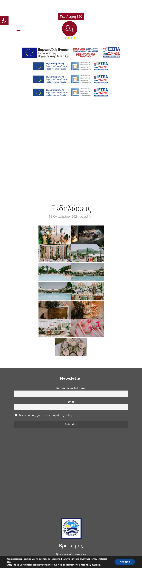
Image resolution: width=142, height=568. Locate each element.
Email (71, 401)
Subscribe (71, 424)
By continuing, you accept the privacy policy (45, 415)
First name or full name (71, 388)
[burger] (18, 30)
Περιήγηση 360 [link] (71, 16)
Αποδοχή (125, 561)
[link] (4, 20)
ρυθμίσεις (95, 564)
